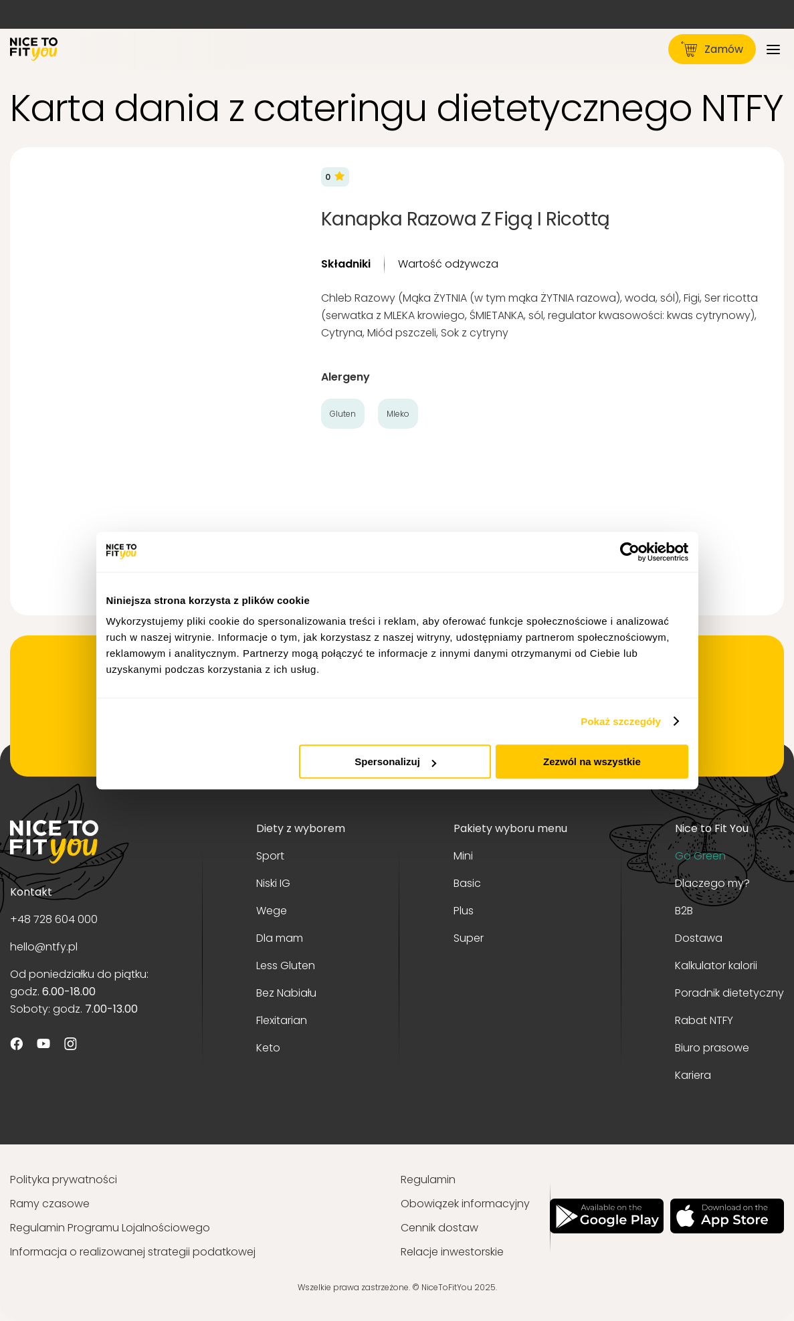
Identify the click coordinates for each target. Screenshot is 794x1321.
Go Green (700, 855)
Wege (271, 910)
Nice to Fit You (712, 828)
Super (469, 938)
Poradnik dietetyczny (729, 993)
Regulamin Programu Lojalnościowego (110, 1227)
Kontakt (31, 892)
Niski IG (273, 883)
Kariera (693, 1075)
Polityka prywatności (63, 1179)
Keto (268, 1047)
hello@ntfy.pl (44, 946)
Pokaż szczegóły (621, 721)
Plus (464, 910)
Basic (467, 883)
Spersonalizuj (395, 761)
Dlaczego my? (712, 883)
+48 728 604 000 (54, 919)
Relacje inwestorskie (452, 1251)
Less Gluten (285, 965)
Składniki (346, 264)
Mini (463, 855)
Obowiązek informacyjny (465, 1203)
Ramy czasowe (50, 1203)
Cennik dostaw (439, 1227)
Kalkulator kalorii (716, 965)
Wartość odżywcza (448, 264)
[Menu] (773, 49)
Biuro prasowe (712, 1047)
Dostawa (698, 938)
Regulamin (428, 1179)
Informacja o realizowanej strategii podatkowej (133, 1251)
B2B (684, 910)
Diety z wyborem (300, 828)
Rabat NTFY (704, 1020)
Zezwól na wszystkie (592, 761)
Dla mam (279, 938)
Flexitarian (281, 1020)
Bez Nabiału (286, 993)
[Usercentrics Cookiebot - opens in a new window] (629, 552)
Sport (270, 855)
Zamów (712, 49)
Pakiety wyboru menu (510, 828)
